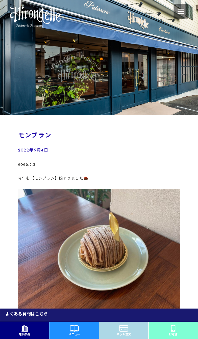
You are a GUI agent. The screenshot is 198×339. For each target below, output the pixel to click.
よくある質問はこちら (26, 314)
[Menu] (181, 11)
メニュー (74, 330)
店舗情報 (25, 330)
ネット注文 (123, 330)
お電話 (173, 330)
